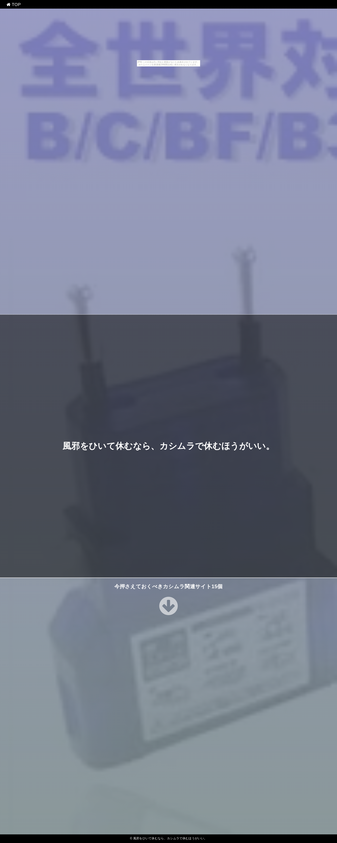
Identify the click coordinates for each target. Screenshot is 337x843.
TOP (13, 4)
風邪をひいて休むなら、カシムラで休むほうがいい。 (168, 446)
